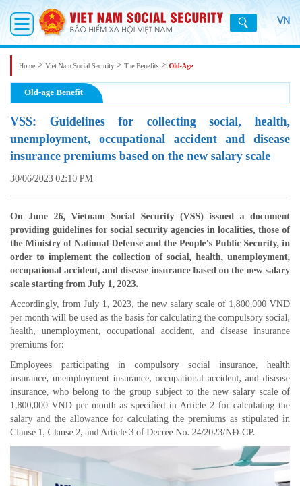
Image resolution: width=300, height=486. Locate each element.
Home (27, 66)
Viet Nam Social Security (79, 66)
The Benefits (141, 66)
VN (276, 27)
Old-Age (181, 66)
